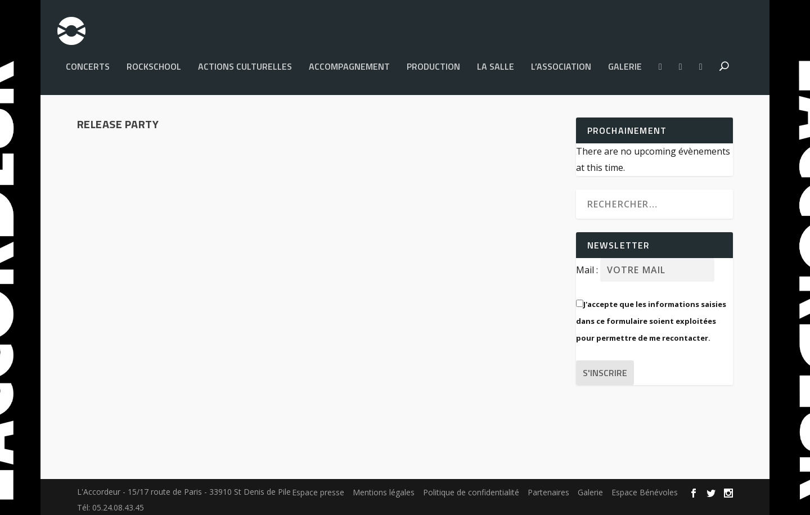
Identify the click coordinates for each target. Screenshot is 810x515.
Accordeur (118, 333)
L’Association (561, 61)
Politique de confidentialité (471, 486)
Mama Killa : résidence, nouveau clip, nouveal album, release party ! (193, 304)
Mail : (588, 264)
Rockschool (154, 61)
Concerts (88, 61)
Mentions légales (384, 486)
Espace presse (318, 486)
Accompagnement (349, 61)
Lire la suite (123, 398)
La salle (495, 61)
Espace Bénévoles (644, 486)
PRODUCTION (433, 61)
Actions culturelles (245, 61)
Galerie (625, 61)
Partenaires (548, 486)
